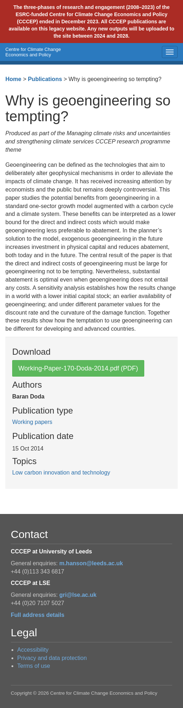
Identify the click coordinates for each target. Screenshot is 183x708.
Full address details (37, 615)
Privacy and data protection (52, 658)
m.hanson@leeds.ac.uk (91, 563)
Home (13, 79)
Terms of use (33, 666)
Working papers (32, 422)
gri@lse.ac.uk (78, 595)
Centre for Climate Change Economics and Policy (33, 52)
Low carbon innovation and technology (61, 472)
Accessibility (32, 650)
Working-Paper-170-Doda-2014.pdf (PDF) (78, 368)
